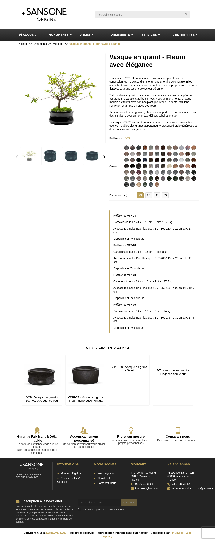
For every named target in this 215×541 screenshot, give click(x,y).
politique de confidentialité (110, 509)
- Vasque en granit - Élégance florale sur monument (173, 374)
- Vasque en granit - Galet (129, 368)
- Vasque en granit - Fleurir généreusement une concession (85, 401)
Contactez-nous (106, 483)
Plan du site (104, 478)
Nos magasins (105, 473)
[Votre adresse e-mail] (99, 502)
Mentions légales (71, 473)
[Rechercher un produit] (138, 14)
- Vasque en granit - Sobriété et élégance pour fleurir (42, 401)
